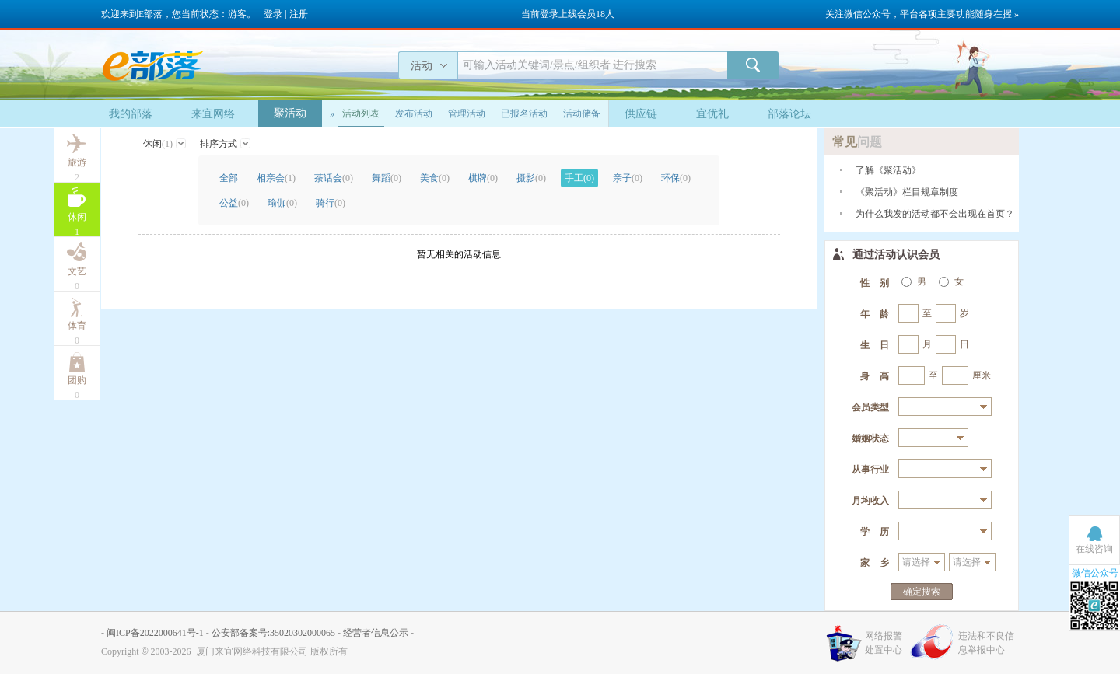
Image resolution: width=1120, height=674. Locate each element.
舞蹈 (386, 178)
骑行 (330, 202)
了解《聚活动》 (888, 170)
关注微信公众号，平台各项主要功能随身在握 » (922, 14)
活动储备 (581, 113)
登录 (273, 14)
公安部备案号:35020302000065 (273, 632)
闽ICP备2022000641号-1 (155, 632)
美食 (435, 178)
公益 (234, 202)
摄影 (531, 178)
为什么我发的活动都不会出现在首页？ (935, 213)
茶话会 (333, 178)
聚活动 (290, 113)
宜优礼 (712, 114)
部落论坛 (789, 114)
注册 (298, 14)
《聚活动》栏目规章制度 (907, 192)
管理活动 (466, 113)
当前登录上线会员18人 (567, 14)
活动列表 (361, 113)
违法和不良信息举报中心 (986, 642)
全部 (228, 178)
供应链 (641, 114)
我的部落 (130, 114)
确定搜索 (921, 591)
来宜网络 (213, 114)
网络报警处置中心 (883, 642)
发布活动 (413, 113)
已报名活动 (524, 113)
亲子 (627, 178)
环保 (676, 178)
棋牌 (483, 178)
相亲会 (276, 178)
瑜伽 (282, 202)
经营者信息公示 (375, 632)
